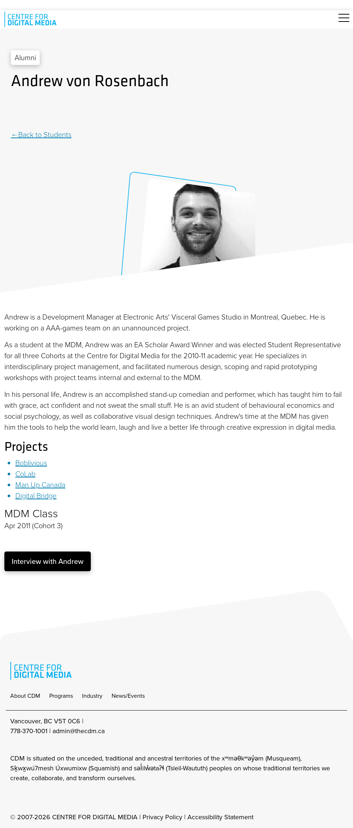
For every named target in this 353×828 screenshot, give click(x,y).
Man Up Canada (40, 484)
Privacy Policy (162, 817)
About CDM (25, 696)
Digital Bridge (36, 495)
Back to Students (44, 134)
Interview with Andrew (48, 561)
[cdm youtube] (63, 797)
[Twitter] (24, 110)
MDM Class (31, 513)
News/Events (128, 696)
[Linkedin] (15, 110)
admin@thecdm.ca (79, 731)
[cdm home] (31, 19)
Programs (61, 696)
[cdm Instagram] (15, 797)
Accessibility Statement (220, 817)
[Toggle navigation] (343, 22)
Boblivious (31, 462)
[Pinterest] (32, 110)
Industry (92, 696)
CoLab (25, 473)
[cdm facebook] (31, 797)
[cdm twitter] (47, 797)
